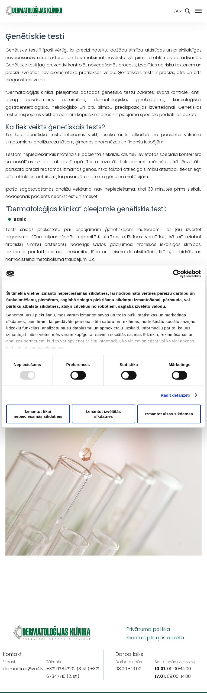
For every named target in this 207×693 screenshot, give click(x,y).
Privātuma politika (148, 629)
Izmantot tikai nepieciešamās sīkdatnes (38, 413)
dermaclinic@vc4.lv (23, 669)
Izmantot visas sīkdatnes (169, 414)
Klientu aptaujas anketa (155, 637)
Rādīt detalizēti (175, 395)
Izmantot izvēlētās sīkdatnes (103, 413)
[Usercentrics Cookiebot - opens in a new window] (177, 274)
